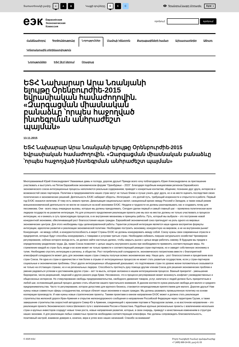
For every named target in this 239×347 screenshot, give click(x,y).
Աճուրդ (207, 40)
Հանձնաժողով (36, 40)
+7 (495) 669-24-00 (181, 342)
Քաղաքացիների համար (152, 40)
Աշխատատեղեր (186, 40)
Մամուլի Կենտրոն (118, 40)
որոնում (160, 21)
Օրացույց (88, 62)
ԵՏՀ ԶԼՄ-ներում (64, 62)
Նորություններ (91, 40)
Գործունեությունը (63, 40)
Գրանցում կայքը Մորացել (182, 6)
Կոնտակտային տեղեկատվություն (49, 50)
